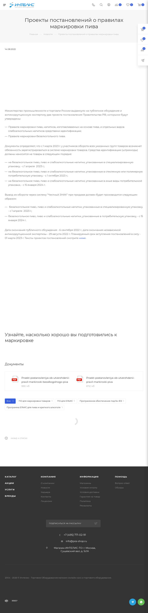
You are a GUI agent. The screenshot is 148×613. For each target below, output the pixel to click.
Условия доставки (89, 492)
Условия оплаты (88, 487)
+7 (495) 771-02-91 (75, 535)
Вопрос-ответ (122, 483)
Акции (9, 483)
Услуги (10, 489)
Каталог (11, 476)
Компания (48, 476)
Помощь (121, 476)
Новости (45, 487)
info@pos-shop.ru (76, 541)
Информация (89, 476)
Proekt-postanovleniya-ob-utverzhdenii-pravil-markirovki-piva (110, 379)
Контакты (46, 496)
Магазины (85, 483)
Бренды (10, 496)
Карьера (45, 492)
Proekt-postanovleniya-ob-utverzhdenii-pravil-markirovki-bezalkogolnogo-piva (45, 379)
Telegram (132, 602)
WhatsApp (141, 602)
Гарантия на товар (90, 496)
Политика (85, 501)
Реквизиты (86, 505)
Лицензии (46, 501)
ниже (82, 238)
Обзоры (119, 487)
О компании (47, 483)
